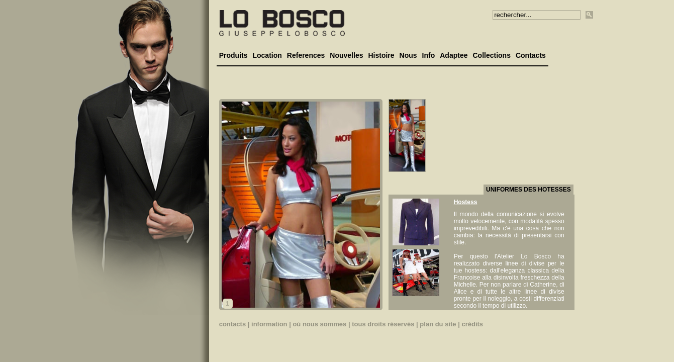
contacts (232, 324)
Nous (408, 55)
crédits (472, 324)
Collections (491, 55)
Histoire (381, 55)
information (269, 324)
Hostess (465, 202)
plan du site (438, 324)
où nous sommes (319, 324)
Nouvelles (346, 55)
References (306, 55)
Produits (233, 55)
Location (266, 55)
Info (428, 55)
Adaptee (453, 55)
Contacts (531, 55)
